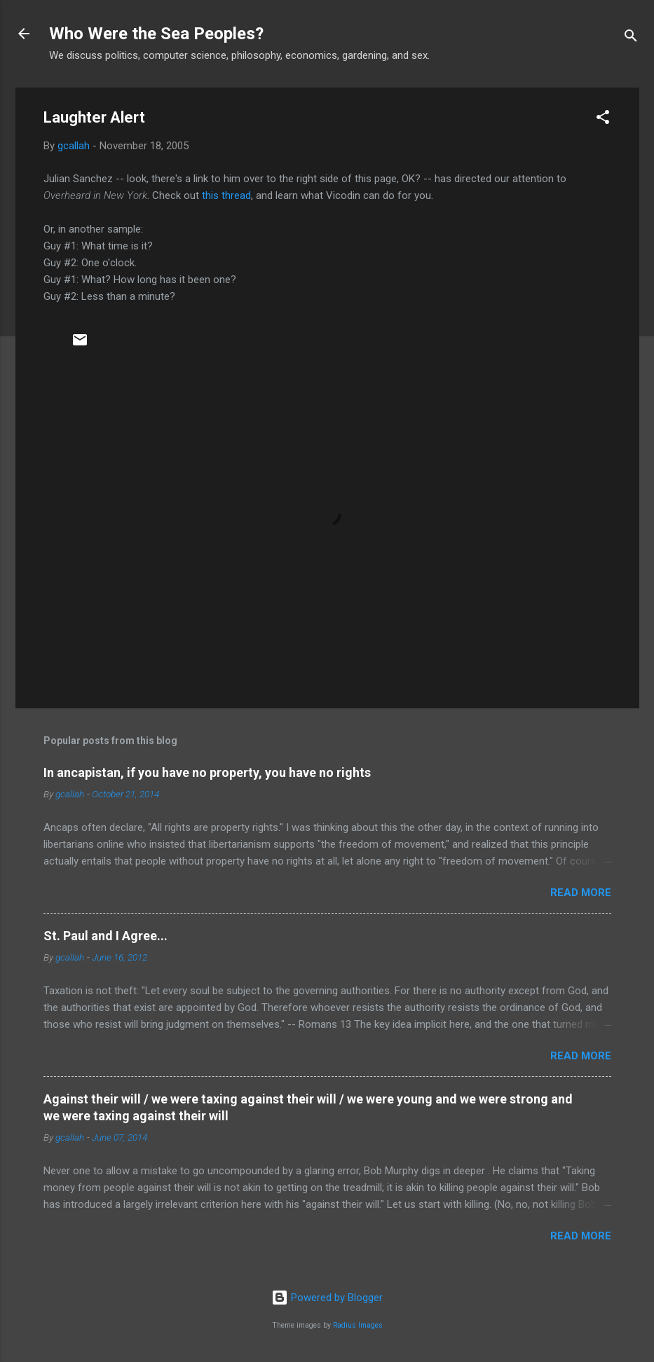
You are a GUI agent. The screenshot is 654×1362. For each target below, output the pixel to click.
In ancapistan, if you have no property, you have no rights (207, 772)
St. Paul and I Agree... (105, 935)
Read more (580, 892)
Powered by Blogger (327, 1297)
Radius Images (358, 1325)
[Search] (630, 38)
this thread (226, 195)
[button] (602, 119)
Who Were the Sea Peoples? (156, 33)
